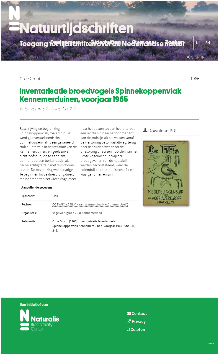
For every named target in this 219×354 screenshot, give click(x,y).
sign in (196, 57)
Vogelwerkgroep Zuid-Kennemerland (77, 213)
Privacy (136, 322)
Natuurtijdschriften (77, 28)
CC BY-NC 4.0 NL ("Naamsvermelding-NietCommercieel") (90, 204)
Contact (137, 314)
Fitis (23, 109)
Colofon (136, 330)
